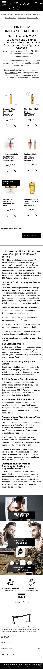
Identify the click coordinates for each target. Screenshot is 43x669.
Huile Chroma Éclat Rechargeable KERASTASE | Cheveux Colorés (10, 157)
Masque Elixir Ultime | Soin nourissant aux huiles (9, 202)
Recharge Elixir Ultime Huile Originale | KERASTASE (9, 112)
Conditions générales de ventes (12, 664)
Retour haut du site (31, 235)
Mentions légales (7, 667)
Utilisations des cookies (31, 664)
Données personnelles (22, 667)
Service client (8, 654)
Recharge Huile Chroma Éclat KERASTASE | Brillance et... (30, 157)
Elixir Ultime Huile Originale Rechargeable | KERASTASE (31, 112)
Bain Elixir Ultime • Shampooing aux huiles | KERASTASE (31, 202)
